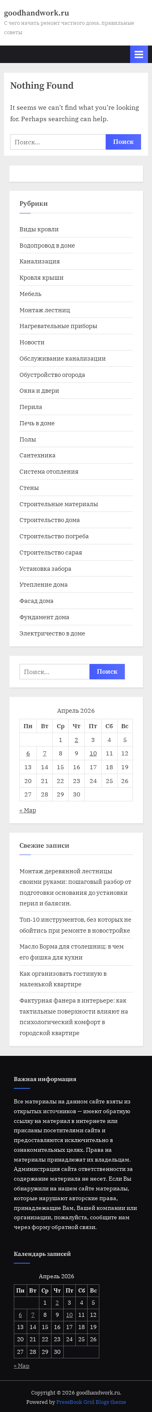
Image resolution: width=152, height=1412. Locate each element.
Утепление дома (43, 584)
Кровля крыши (41, 277)
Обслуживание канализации (62, 358)
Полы (27, 439)
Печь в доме (37, 423)
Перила (30, 406)
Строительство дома (49, 520)
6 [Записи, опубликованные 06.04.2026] (28, 753)
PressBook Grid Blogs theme (91, 1402)
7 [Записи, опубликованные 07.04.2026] (45, 753)
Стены (29, 487)
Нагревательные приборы (58, 326)
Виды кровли (39, 229)
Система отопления (49, 471)
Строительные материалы (58, 504)
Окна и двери (39, 390)
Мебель (30, 293)
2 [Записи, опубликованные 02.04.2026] (76, 739)
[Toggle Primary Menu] (139, 54)
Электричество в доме (52, 633)
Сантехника (37, 455)
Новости (32, 342)
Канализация (39, 261)
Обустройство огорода (52, 374)
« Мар (27, 810)
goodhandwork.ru (36, 13)
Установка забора (45, 568)
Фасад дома (36, 600)
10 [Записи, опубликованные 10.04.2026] (93, 753)
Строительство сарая (50, 552)
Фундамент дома (44, 617)
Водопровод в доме (47, 245)
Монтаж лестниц (44, 310)
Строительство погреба (54, 536)
